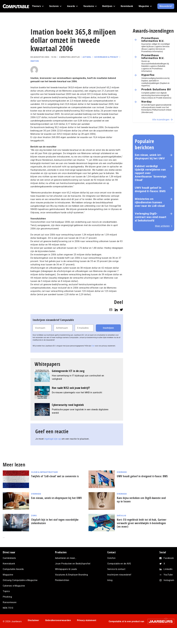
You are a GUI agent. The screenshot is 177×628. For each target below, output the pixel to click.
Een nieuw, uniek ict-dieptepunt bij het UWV (150, 156)
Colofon (111, 558)
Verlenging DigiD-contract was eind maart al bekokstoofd (150, 217)
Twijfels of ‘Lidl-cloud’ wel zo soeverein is (55, 476)
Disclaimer (33, 620)
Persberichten (62, 580)
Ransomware (9, 602)
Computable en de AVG (119, 563)
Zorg (34, 515)
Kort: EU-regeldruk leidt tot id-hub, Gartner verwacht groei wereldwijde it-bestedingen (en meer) (141, 523)
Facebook (169, 558)
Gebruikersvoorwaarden (58, 620)
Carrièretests (9, 558)
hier (93, 346)
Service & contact (116, 569)
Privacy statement (86, 620)
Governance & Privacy (106, 57)
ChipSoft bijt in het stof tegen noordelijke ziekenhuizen (55, 521)
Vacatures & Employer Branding (71, 574)
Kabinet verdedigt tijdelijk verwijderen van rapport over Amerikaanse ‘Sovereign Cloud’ (150, 173)
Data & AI (121, 515)
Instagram (169, 580)
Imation (34, 61)
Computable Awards (13, 569)
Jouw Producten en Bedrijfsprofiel (72, 563)
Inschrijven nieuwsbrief (119, 574)
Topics (6, 591)
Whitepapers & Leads (66, 569)
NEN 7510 (8, 608)
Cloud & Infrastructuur (44, 472)
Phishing (7, 596)
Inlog (110, 580)
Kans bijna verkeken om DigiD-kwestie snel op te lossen (141, 499)
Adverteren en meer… (65, 558)
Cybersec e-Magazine (14, 585)
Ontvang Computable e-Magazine (20, 580)
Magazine (8, 574)
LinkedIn (168, 569)
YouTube (168, 574)
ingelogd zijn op (52, 439)
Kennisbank (9, 563)
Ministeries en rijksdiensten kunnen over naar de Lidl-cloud (150, 202)
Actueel (87, 57)
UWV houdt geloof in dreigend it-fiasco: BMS (150, 189)
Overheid (122, 472)
